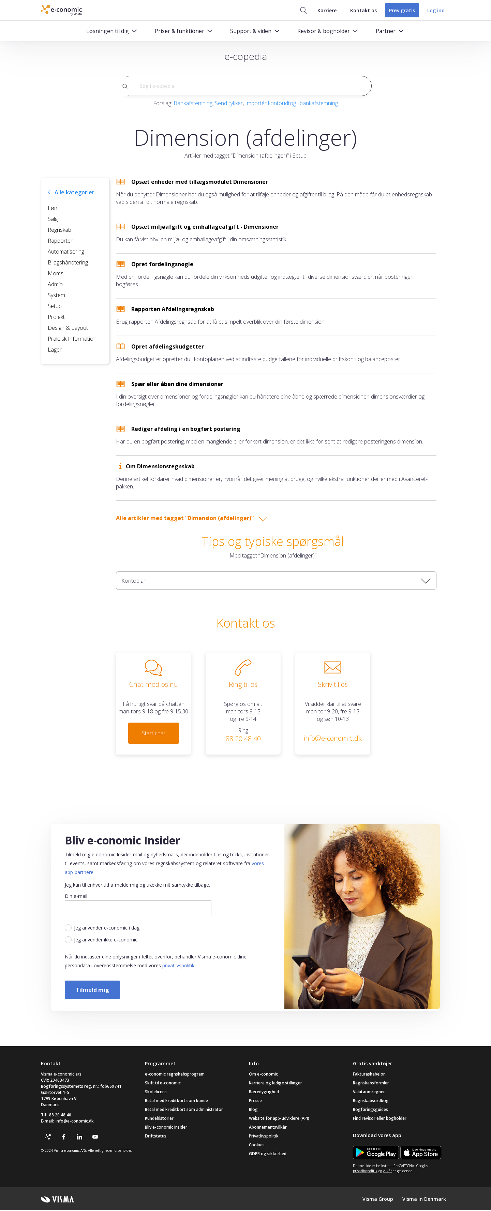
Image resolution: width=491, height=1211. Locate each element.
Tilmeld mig (92, 990)
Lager (55, 350)
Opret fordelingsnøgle (162, 264)
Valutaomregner (369, 1092)
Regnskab (59, 230)
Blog (253, 1110)
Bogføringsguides (370, 1110)
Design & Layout (68, 328)
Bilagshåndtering (68, 263)
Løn (52, 208)
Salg (53, 219)
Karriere (324, 10)
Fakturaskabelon (369, 1075)
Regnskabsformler (371, 1083)
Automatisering (66, 252)
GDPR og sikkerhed (267, 1154)
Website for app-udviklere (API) (279, 1119)
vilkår (387, 1171)
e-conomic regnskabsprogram (175, 1075)
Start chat (153, 733)
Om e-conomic (263, 1075)
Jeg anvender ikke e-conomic (105, 940)
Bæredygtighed (264, 1092)
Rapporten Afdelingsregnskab (172, 309)
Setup (55, 306)
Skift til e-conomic (163, 1083)
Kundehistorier (159, 1119)
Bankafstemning (193, 103)
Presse (255, 1101)
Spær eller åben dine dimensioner (177, 384)
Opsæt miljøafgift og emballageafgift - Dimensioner (205, 227)
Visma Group (377, 1199)
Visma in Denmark (424, 1199)
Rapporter (60, 241)
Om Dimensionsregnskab (160, 466)
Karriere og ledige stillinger (275, 1083)
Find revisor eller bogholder (379, 1119)
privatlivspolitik (178, 966)
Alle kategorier (74, 192)
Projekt (56, 317)
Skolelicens (156, 1092)
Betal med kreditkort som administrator (184, 1110)
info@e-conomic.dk (75, 1122)
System (56, 295)
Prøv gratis (401, 10)
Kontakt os (360, 10)
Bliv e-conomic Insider (166, 1128)
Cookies (257, 1145)
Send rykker (229, 103)
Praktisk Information (72, 339)
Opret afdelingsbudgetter (167, 347)
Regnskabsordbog (371, 1101)
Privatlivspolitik (264, 1137)
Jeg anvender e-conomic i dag (106, 928)
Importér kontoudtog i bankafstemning (291, 103)
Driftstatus (155, 1137)
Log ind (436, 10)
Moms (55, 273)
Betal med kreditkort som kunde (176, 1101)
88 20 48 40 (60, 1115)
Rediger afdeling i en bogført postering (185, 429)
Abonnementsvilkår (268, 1128)
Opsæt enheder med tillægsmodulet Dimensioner (199, 182)
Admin (55, 284)
